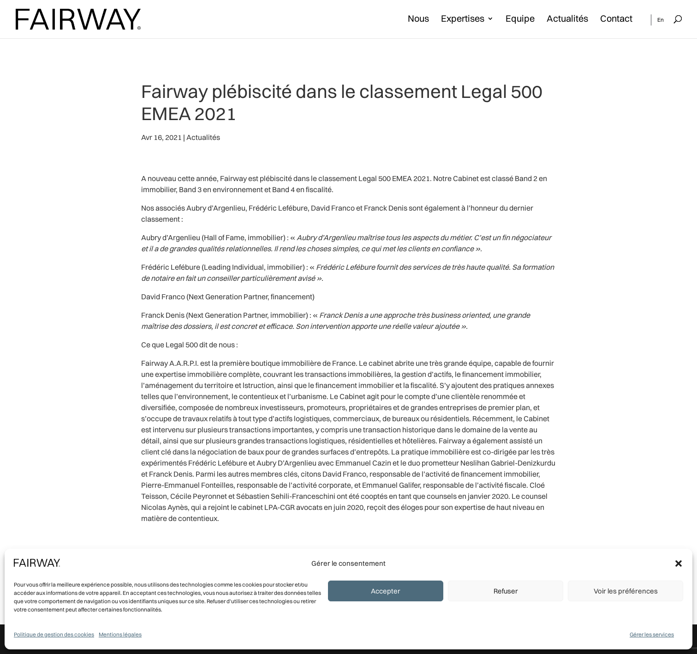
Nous (418, 19)
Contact (616, 19)
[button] (678, 563)
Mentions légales (120, 634)
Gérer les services (652, 634)
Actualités (567, 19)
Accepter (385, 591)
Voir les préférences (626, 591)
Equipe (520, 19)
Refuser (506, 591)
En (660, 20)
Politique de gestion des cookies (54, 634)
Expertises (462, 19)
